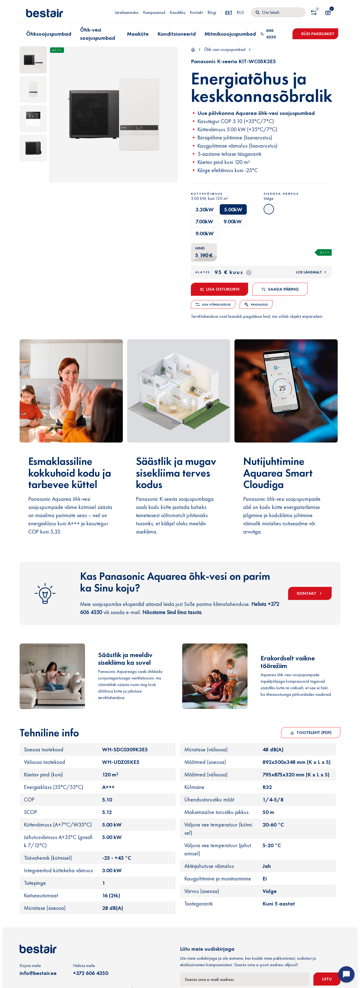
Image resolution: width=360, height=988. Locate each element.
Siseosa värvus (281, 193)
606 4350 (268, 34)
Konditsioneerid (176, 33)
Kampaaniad (154, 12)
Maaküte (138, 33)
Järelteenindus (127, 12)
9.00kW (233, 221)
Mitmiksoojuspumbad (230, 33)
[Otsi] (278, 12)
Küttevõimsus (207, 193)
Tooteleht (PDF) (310, 732)
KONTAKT (310, 593)
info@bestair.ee (38, 973)
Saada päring (280, 289)
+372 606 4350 (90, 973)
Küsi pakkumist (317, 33)
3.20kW (205, 209)
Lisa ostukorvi (219, 289)
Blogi (212, 12)
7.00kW (204, 221)
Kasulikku (177, 12)
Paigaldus (256, 304)
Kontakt (196, 12)
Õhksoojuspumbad (48, 33)
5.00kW (233, 209)
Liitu (327, 979)
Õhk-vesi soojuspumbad (97, 34)
